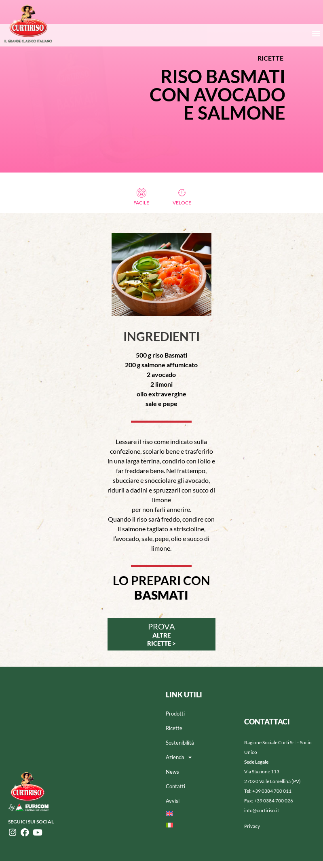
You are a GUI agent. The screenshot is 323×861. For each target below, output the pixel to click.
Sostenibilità (180, 742)
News (172, 771)
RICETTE (270, 58)
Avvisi (172, 801)
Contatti (175, 786)
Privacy (252, 826)
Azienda (179, 757)
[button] (316, 33)
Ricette (174, 728)
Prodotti (175, 713)
